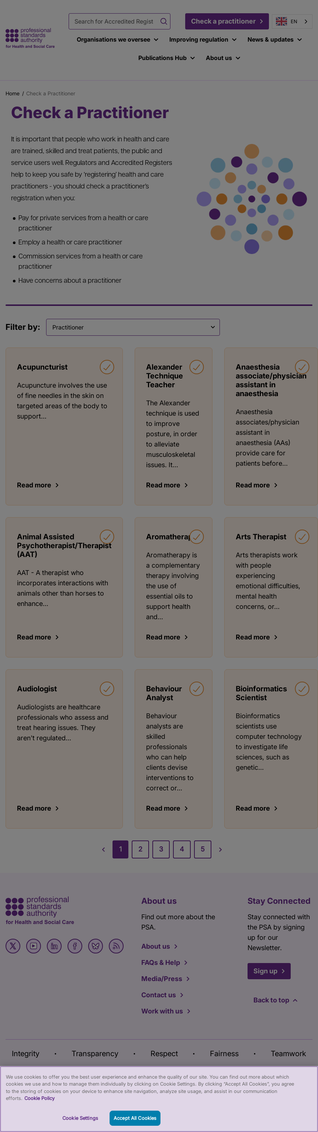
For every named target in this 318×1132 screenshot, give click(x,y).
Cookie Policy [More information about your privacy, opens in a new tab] (39, 1105)
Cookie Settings (80, 1124)
